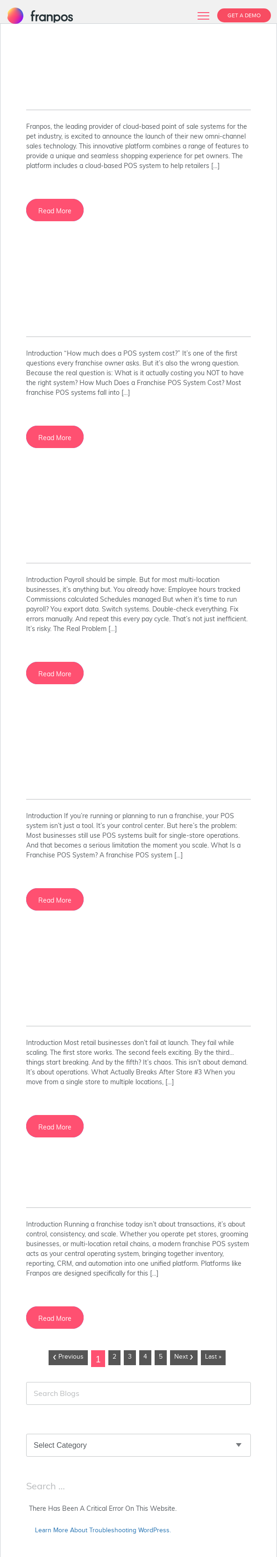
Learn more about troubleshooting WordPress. (103, 1530)
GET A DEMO (244, 15)
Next (183, 1357)
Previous (68, 1357)
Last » (213, 1357)
